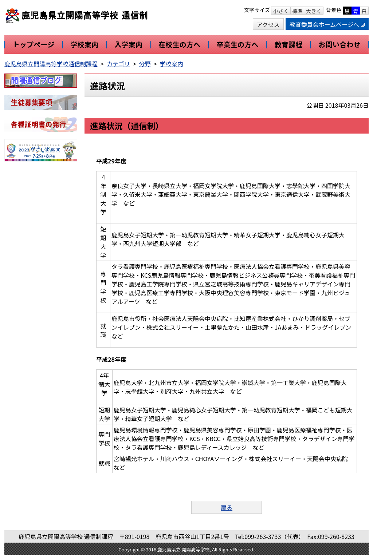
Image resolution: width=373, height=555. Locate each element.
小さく (280, 11)
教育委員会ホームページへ (327, 24)
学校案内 (171, 63)
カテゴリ (118, 63)
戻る (226, 507)
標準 (297, 11)
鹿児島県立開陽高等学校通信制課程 (51, 63)
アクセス (268, 24)
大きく (313, 11)
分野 (145, 63)
